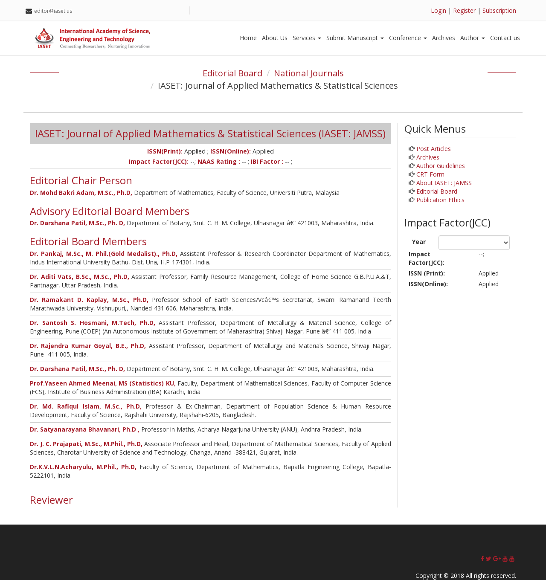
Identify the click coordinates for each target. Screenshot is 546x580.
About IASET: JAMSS (444, 183)
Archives (443, 38)
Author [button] (472, 38)
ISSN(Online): (428, 284)
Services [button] (307, 38)
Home (248, 38)
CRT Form (430, 174)
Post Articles (433, 149)
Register (464, 10)
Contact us (505, 38)
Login (438, 10)
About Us (275, 38)
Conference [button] (408, 38)
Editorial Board (232, 73)
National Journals (309, 73)
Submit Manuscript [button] (355, 38)
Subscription (499, 10)
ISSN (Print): (427, 273)
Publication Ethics (440, 200)
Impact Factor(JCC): (426, 258)
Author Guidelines (440, 166)
